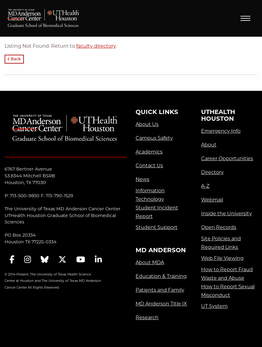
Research (147, 317)
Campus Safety (154, 138)
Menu (245, 18)
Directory (212, 172)
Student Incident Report (157, 212)
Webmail (212, 200)
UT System (214, 306)
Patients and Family (160, 290)
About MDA (150, 262)
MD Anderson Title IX (161, 304)
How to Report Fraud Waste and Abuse (227, 274)
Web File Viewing (222, 258)
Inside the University (226, 213)
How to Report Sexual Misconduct (228, 291)
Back (14, 59)
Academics (149, 152)
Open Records (218, 227)
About (208, 145)
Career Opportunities (227, 158)
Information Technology (150, 195)
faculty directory (96, 46)
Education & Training (161, 276)
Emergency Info (221, 131)
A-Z (205, 186)
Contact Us (149, 165)
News (142, 179)
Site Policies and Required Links (221, 243)
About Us (147, 124)
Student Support (157, 227)
